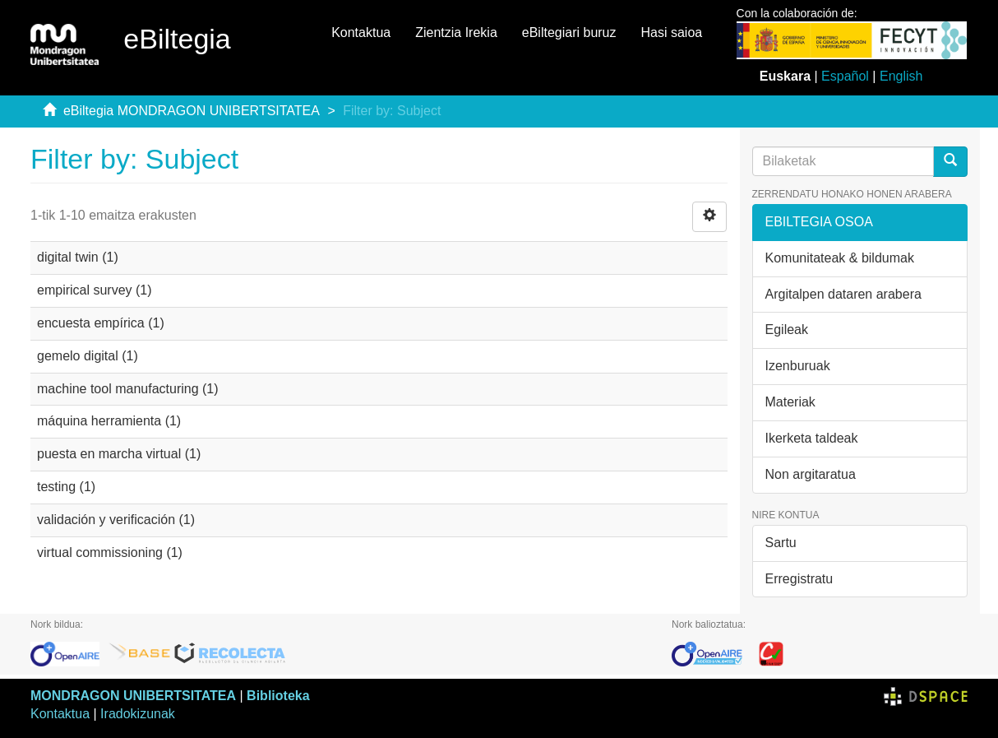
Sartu (781, 543)
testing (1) (66, 487)
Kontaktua (360, 32)
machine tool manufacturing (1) (128, 389)
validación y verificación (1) (116, 520)
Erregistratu (799, 579)
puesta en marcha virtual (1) (119, 454)
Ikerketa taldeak (811, 438)
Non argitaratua (810, 474)
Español (845, 76)
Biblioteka (278, 696)
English (901, 76)
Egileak (786, 330)
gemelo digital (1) (87, 356)
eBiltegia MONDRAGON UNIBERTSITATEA (191, 111)
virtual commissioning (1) (110, 552)
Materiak (790, 402)
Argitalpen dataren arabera (843, 294)
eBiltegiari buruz (569, 32)
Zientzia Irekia (456, 32)
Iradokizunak (137, 714)
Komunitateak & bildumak (839, 258)
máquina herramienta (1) (109, 421)
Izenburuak (797, 366)
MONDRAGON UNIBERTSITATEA (133, 696)
